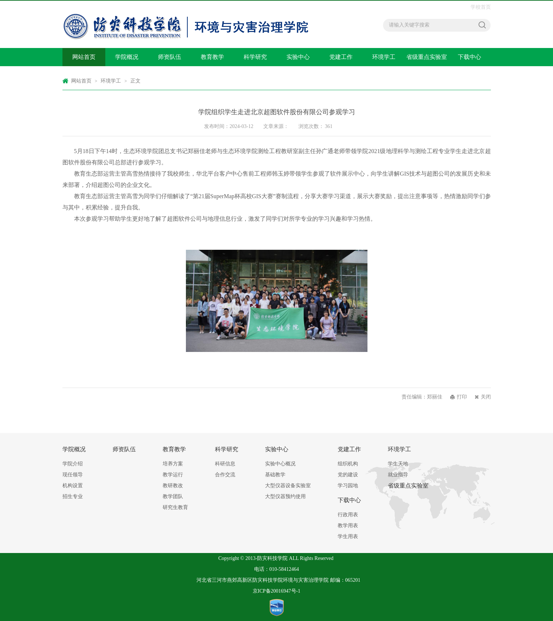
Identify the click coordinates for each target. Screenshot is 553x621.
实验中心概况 (280, 463)
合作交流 (225, 474)
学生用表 (348, 536)
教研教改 (173, 485)
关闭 (486, 397)
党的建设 (348, 474)
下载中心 (469, 57)
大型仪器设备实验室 (288, 485)
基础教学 (275, 474)
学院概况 (126, 57)
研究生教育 (175, 507)
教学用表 (348, 525)
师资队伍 (169, 57)
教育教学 (212, 57)
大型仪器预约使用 (285, 496)
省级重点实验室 (426, 57)
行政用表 (348, 514)
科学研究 (255, 57)
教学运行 (173, 474)
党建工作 (341, 57)
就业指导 (398, 474)
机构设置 (72, 485)
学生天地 (398, 463)
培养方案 (173, 463)
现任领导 (72, 474)
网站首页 (83, 57)
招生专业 (72, 496)
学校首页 (481, 7)
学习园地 (348, 485)
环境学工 (383, 57)
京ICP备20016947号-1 (276, 591)
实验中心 (298, 57)
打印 (462, 397)
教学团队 (173, 496)
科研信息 (225, 463)
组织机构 (348, 463)
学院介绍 (72, 463)
